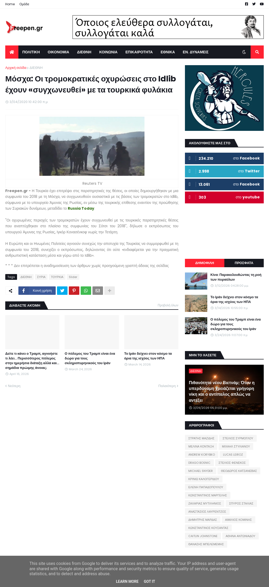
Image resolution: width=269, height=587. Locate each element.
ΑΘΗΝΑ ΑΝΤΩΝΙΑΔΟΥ (240, 536)
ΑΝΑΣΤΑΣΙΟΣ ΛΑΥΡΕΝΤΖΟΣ (207, 511)
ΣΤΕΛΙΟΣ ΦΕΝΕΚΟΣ (232, 463)
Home (10, 4)
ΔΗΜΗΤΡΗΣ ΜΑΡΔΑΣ (202, 520)
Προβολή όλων (168, 305)
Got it (149, 581)
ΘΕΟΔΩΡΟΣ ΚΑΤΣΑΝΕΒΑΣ (239, 471)
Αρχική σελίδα (15, 67)
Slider (73, 277)
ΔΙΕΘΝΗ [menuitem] (84, 52)
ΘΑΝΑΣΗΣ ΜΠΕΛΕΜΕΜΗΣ (206, 544)
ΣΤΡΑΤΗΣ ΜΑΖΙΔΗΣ (201, 438)
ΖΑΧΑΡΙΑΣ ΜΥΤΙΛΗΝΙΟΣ (204, 503)
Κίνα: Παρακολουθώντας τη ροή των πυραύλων (235, 277)
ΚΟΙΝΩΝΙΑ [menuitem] (108, 52)
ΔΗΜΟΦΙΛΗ (204, 262)
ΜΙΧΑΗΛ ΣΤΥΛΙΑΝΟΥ (236, 446)
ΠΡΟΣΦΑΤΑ (244, 262)
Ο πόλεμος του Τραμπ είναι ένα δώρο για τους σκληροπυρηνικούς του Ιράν (90, 358)
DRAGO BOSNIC (199, 463)
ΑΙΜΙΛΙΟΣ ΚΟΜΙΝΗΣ (238, 520)
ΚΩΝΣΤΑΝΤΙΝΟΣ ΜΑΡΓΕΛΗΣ (207, 495)
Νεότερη (14, 385)
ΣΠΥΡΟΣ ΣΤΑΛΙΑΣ (241, 503)
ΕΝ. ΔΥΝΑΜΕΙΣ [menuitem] (196, 52)
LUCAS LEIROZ (233, 454)
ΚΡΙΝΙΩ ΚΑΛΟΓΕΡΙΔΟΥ (203, 479)
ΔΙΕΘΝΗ (36, 67)
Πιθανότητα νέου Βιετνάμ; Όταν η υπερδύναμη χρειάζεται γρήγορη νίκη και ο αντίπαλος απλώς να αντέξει (222, 391)
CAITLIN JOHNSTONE (203, 536)
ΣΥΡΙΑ (41, 277)
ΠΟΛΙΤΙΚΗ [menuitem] (31, 52)
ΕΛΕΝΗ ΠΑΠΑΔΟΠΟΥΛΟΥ (205, 487)
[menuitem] (11, 52)
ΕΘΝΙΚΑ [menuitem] (168, 52)
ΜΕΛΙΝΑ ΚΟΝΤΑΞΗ (201, 446)
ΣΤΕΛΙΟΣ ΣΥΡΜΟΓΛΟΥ (238, 438)
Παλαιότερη (167, 385)
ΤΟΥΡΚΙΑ (57, 277)
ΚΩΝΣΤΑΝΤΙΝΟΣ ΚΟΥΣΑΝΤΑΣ (208, 528)
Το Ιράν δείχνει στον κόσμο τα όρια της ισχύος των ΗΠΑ (148, 356)
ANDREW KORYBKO (201, 454)
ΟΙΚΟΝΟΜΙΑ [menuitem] (58, 52)
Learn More (127, 581)
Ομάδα (24, 4)
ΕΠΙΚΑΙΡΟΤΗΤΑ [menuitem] (139, 52)
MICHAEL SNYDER (200, 471)
